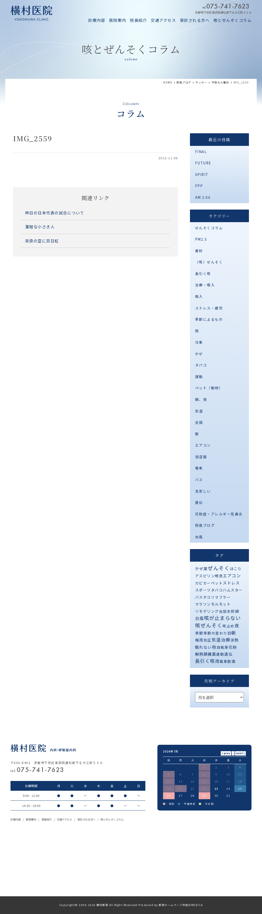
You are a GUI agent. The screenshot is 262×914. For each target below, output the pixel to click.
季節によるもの (209, 319)
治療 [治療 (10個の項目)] (225, 639)
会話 (199, 422)
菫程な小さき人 (40, 226)
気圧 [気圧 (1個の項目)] (207, 640)
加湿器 (201, 456)
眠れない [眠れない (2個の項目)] (203, 647)
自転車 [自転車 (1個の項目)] (223, 647)
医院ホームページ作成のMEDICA (181, 905)
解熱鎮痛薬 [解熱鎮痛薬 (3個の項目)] (205, 654)
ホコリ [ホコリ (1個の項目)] (209, 597)
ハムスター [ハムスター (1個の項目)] (233, 589)
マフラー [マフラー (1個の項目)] (223, 597)
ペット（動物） (209, 387)
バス (199, 479)
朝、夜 (201, 399)
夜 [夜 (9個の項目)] (237, 625)
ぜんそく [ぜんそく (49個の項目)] (219, 568)
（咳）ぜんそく (209, 262)
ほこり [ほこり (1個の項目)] (236, 568)
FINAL (201, 151)
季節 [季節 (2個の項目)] (199, 633)
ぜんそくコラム (209, 227)
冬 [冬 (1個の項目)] (229, 611)
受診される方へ (195, 20)
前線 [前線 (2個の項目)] (235, 611)
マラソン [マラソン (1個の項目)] (203, 604)
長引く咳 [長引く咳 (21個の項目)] (205, 660)
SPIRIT (201, 174)
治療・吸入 (205, 284)
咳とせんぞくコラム (233, 20)
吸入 (199, 296)
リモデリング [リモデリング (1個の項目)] (207, 611)
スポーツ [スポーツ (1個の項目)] (203, 589)
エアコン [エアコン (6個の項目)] (232, 575)
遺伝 (199, 502)
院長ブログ (205, 525)
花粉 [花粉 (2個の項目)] (233, 647)
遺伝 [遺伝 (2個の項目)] (228, 654)
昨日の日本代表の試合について (54, 212)
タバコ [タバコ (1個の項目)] (217, 589)
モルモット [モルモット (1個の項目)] (221, 604)
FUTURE (203, 162)
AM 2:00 (203, 197)
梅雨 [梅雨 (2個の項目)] (199, 640)
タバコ (201, 365)
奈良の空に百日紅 (42, 240)
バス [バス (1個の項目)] (199, 597)
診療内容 (96, 20)
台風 (199, 536)
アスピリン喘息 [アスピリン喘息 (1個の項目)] (209, 575)
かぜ (199, 353)
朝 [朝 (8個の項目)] (233, 633)
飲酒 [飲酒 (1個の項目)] (231, 661)
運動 (199, 376)
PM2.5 (201, 239)
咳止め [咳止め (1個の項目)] (229, 625)
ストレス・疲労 (209, 307)
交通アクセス (163, 20)
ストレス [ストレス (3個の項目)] (231, 583)
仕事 (199, 342)
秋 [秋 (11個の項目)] (214, 647)
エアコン (203, 445)
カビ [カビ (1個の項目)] (199, 583)
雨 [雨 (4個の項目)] (217, 661)
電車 (199, 467)
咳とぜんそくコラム (112, 819)
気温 (199, 410)
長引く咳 (203, 273)
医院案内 (117, 20)
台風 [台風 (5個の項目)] (199, 618)
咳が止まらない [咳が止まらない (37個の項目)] (222, 617)
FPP (199, 185)
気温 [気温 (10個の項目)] (216, 639)
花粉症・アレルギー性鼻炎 (219, 513)
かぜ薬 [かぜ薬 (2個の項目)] (201, 568)
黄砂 (199, 250)
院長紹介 (138, 20)
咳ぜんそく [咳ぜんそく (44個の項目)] (209, 625)
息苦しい (203, 491)
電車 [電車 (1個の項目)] (223, 661)
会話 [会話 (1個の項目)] (223, 611)
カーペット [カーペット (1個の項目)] (213, 583)
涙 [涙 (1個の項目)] (232, 640)
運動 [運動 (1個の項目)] (220, 654)
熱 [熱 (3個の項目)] (236, 640)
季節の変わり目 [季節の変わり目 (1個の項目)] (217, 633)
